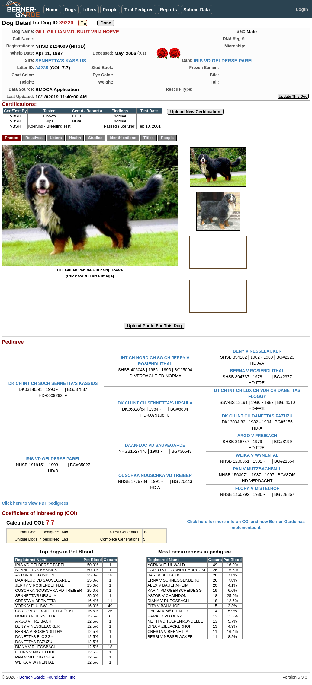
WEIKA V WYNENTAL (257, 455)
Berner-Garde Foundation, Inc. (48, 677)
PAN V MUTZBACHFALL (257, 468)
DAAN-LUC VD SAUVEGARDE (155, 445)
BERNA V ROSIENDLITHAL (257, 370)
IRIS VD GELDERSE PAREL (224, 60)
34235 (41, 67)
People (110, 9)
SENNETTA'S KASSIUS (60, 60)
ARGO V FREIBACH (257, 435)
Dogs (70, 9)
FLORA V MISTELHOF (257, 488)
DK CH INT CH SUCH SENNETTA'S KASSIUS (53, 383)
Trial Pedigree (138, 9)
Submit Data (196, 9)
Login (302, 9)
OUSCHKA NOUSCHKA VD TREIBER (155, 475)
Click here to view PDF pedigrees (35, 503)
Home (52, 9)
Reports (168, 9)
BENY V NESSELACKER (257, 351)
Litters (89, 9)
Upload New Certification (195, 111)
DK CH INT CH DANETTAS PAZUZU (257, 416)
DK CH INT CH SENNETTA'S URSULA (154, 403)
